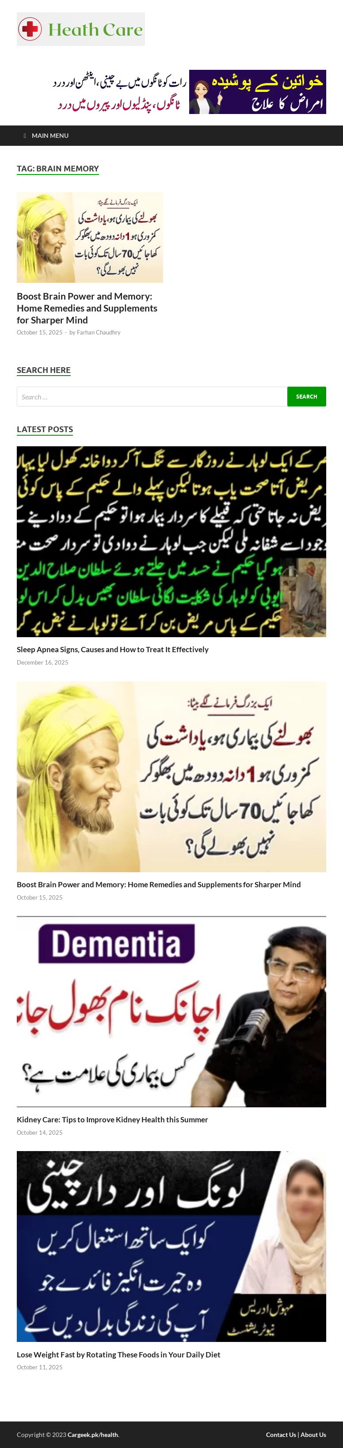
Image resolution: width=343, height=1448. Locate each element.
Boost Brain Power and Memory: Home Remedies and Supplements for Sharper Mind (87, 308)
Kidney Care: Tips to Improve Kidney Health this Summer (112, 1119)
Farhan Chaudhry (99, 332)
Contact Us (281, 1434)
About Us (313, 1434)
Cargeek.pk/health (93, 1434)
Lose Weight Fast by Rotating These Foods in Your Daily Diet (119, 1354)
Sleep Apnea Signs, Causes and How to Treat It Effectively (113, 649)
